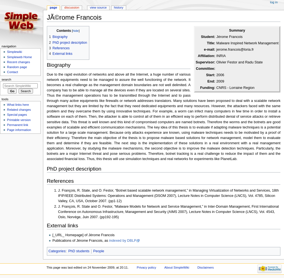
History (118, 7)
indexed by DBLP (122, 241)
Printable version (19, 120)
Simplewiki (14, 51)
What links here (18, 104)
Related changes (19, 109)
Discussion (71, 7)
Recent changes (18, 62)
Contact (12, 72)
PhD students (78, 251)
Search (6, 79)
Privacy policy (146, 267)
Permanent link (17, 125)
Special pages (17, 114)
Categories (57, 251)
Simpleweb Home (19, 57)
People (98, 251)
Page (53, 7)
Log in (274, 2)
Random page (17, 67)
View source (98, 7)
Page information (19, 130)
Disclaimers (205, 267)
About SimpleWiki (176, 267)
